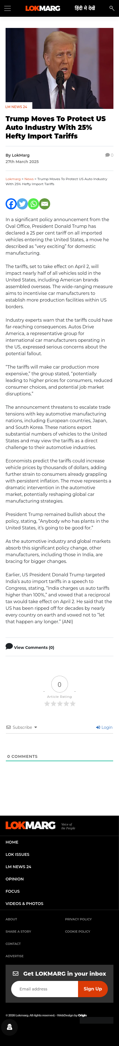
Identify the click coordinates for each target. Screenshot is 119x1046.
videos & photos (24, 903)
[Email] (44, 203)
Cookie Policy (77, 931)
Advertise (15, 956)
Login (104, 727)
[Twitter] (22, 203)
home (12, 842)
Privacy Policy (78, 919)
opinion (15, 879)
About (11, 919)
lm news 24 (18, 866)
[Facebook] (11, 203)
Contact (13, 944)
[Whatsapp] (33, 203)
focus (13, 891)
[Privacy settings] (9, 1027)
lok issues (17, 854)
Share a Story (18, 931)
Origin (82, 1015)
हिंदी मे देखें (85, 8)
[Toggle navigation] (7, 8)
